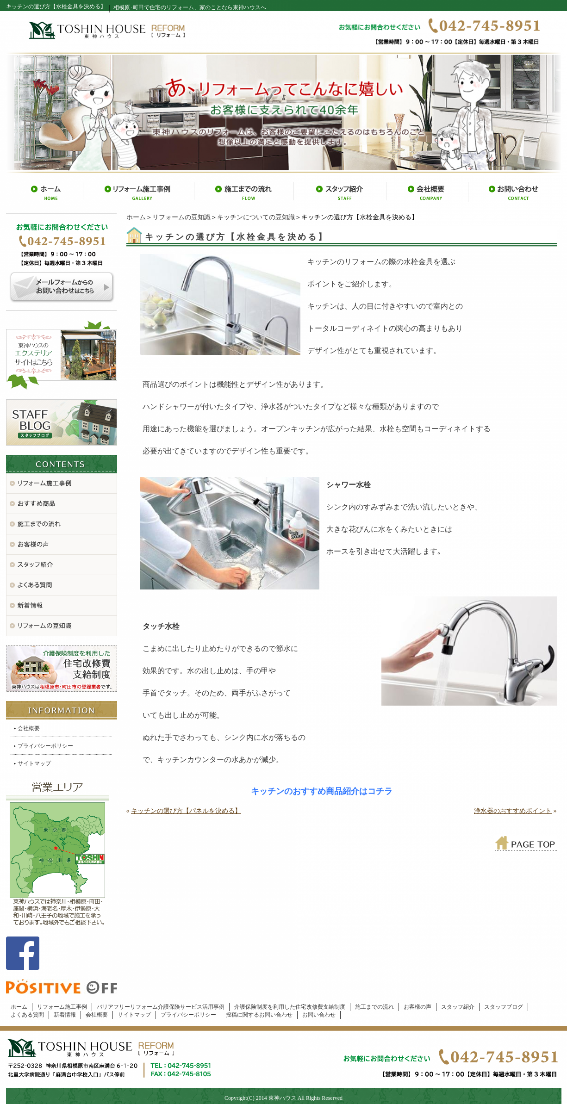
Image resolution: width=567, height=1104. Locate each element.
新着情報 (65, 1014)
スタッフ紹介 (457, 1007)
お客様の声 (417, 1007)
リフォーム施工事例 (62, 1007)
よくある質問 (27, 1014)
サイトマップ (34, 763)
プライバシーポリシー (45, 746)
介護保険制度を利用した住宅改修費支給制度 (289, 1007)
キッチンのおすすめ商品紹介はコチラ (322, 791)
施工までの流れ (374, 1007)
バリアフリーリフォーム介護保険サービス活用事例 (160, 1007)
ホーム (136, 217)
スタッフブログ (503, 1007)
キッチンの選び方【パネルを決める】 (186, 810)
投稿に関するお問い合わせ (259, 1014)
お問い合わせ (319, 1014)
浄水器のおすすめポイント (513, 810)
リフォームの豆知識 (181, 217)
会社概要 (29, 728)
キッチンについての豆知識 (256, 217)
